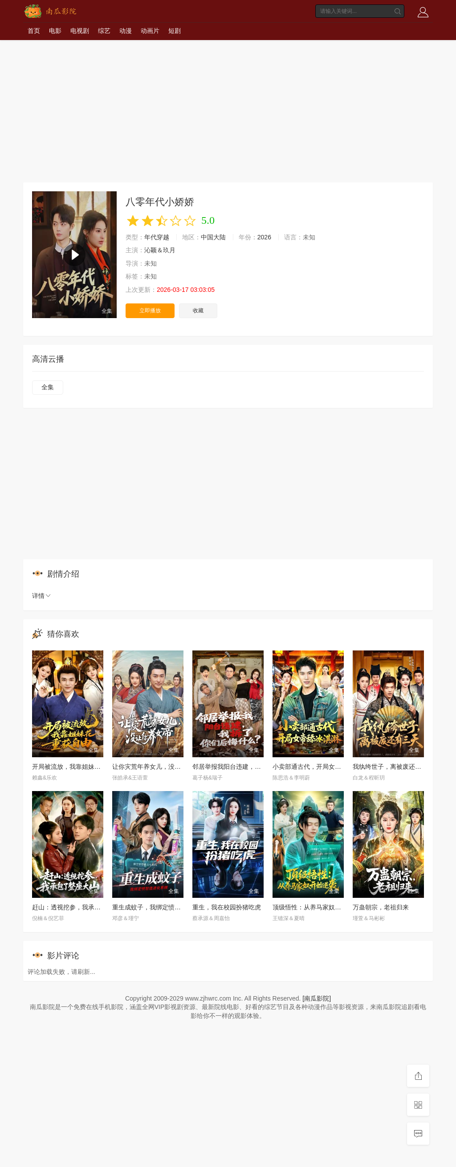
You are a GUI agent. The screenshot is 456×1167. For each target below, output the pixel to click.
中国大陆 (213, 237)
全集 (47, 387)
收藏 (198, 310)
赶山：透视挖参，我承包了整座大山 (82, 907)
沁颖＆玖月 (159, 250)
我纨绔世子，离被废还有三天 (393, 766)
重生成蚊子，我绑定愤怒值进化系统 (162, 907)
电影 (55, 30)
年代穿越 (156, 237)
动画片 (150, 30)
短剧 (174, 30)
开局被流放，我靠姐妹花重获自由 (79, 766)
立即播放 (150, 310)
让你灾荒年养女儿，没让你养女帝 (159, 766)
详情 (42, 595)
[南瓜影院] (316, 998)
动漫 (125, 30)
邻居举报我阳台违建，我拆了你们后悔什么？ (254, 766)
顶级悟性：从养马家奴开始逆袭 (316, 907)
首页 (34, 30)
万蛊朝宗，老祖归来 (381, 907)
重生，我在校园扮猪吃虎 (226, 907)
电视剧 (79, 30)
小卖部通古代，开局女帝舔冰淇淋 (319, 766)
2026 (264, 237)
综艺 (104, 30)
